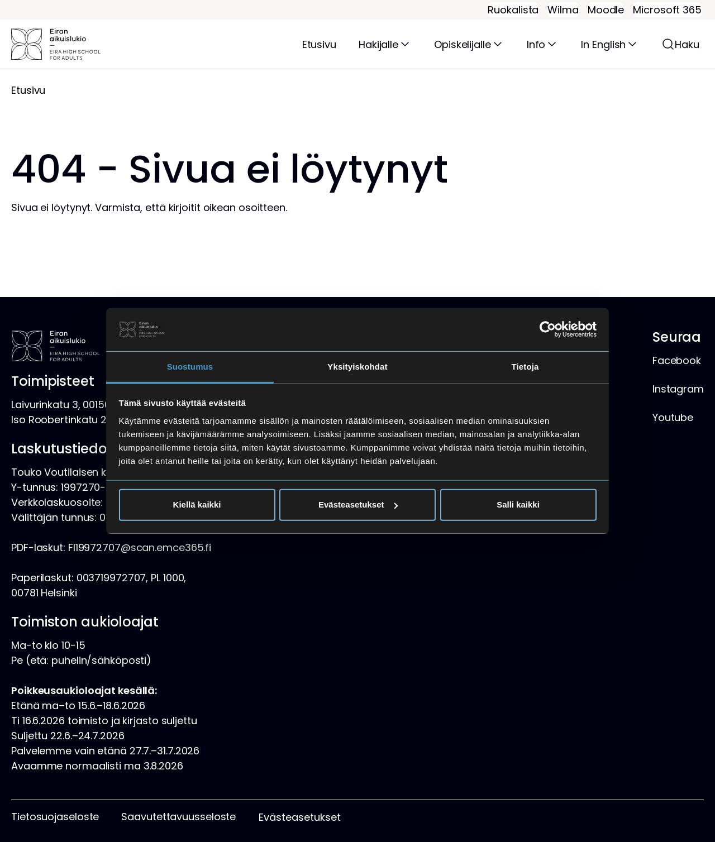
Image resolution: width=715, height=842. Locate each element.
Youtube (672, 417)
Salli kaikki (518, 504)
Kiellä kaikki (197, 504)
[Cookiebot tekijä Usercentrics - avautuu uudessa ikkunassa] (548, 329)
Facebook (676, 360)
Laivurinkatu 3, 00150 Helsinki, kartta (97, 405)
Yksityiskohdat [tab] (357, 366)
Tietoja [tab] (525, 366)
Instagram (678, 389)
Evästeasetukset (358, 504)
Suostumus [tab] (190, 366)
